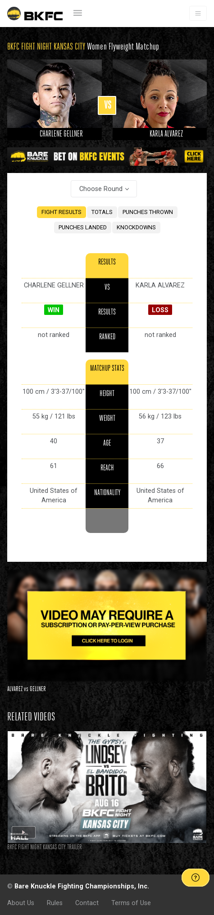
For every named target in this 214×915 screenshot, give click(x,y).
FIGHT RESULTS (61, 212)
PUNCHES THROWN (148, 212)
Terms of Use (131, 902)
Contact (87, 902)
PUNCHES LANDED (83, 227)
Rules (55, 902)
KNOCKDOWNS (136, 227)
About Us (20, 902)
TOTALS (102, 212)
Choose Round (101, 188)
